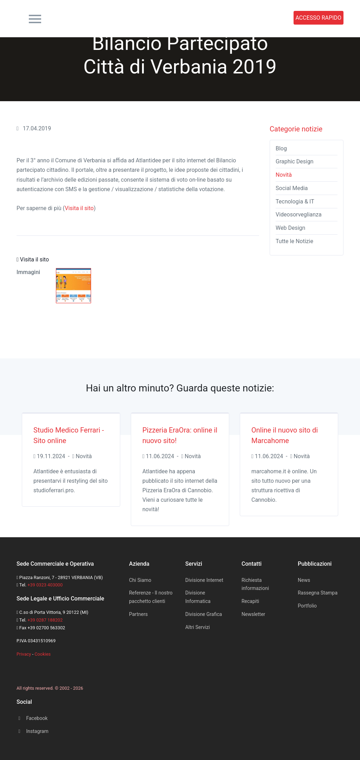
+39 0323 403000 (45, 584)
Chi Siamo (140, 580)
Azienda (103, 17)
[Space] (24, 668)
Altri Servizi (197, 627)
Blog (281, 148)
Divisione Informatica (198, 597)
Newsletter (253, 614)
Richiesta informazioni (255, 584)
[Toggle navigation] (35, 18)
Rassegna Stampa (265, 17)
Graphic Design (295, 161)
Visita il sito (79, 208)
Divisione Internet (204, 580)
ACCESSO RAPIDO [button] (319, 17)
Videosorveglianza (299, 214)
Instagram (33, 731)
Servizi (134, 17)
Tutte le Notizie (294, 241)
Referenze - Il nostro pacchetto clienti (151, 597)
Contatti (166, 17)
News (194, 17)
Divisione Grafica (203, 614)
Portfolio (222, 17)
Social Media (292, 188)
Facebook (32, 718)
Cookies (42, 654)
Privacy (24, 654)
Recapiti (250, 601)
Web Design (290, 228)
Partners (138, 614)
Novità (284, 174)
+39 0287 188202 (45, 620)
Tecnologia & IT (295, 201)
